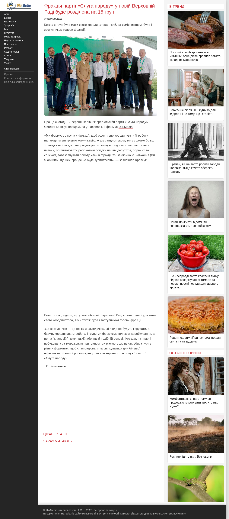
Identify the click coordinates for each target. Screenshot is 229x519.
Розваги (8, 48)
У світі (7, 63)
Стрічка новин (56, 366)
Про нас (9, 74)
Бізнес (7, 17)
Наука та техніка (13, 40)
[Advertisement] (100, 282)
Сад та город (11, 51)
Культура (9, 32)
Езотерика (10, 21)
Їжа (6, 29)
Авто (6, 14)
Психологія (10, 44)
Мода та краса (12, 36)
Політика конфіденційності (20, 81)
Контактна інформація (17, 78)
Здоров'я (9, 25)
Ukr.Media (126, 126)
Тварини (9, 59)
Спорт (7, 55)
